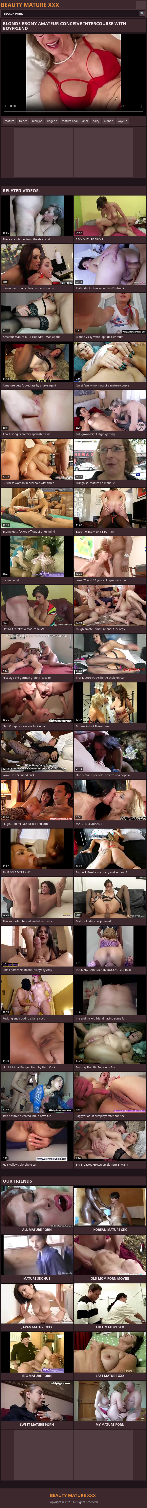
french (23, 121)
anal (85, 121)
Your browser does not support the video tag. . (73, 75)
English (141, 5)
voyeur (122, 121)
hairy (96, 121)
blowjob (37, 121)
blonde (108, 121)
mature (9, 121)
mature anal (70, 121)
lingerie (52, 121)
